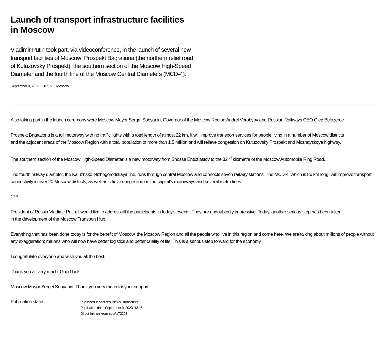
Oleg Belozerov (329, 120)
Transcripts (130, 302)
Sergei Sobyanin (145, 120)
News (116, 302)
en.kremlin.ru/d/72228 (111, 313)
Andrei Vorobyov (242, 120)
